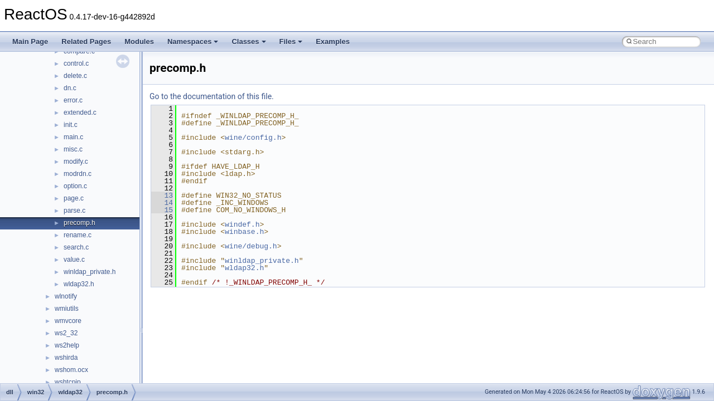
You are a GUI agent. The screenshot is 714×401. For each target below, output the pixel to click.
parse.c (74, 210)
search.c (76, 247)
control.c (76, 63)
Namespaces (193, 41)
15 (162, 210)
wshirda (66, 357)
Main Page (30, 41)
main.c (73, 137)
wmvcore (68, 321)
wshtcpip (68, 382)
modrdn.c (77, 174)
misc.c (73, 149)
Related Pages (86, 41)
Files (291, 41)
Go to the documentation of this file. (211, 96)
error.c (73, 100)
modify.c (76, 161)
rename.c (77, 235)
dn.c (70, 88)
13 (162, 195)
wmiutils (67, 308)
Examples (333, 41)
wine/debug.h (251, 246)
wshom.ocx (71, 370)
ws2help (67, 345)
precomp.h (79, 223)
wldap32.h (79, 284)
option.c (75, 186)
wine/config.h (253, 138)
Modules (139, 41)
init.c (71, 125)
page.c (74, 198)
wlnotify (66, 296)
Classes (248, 41)
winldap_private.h (89, 272)
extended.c (80, 112)
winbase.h (244, 232)
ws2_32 (66, 333)
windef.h (242, 224)
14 (162, 203)
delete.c (75, 76)
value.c (74, 259)
